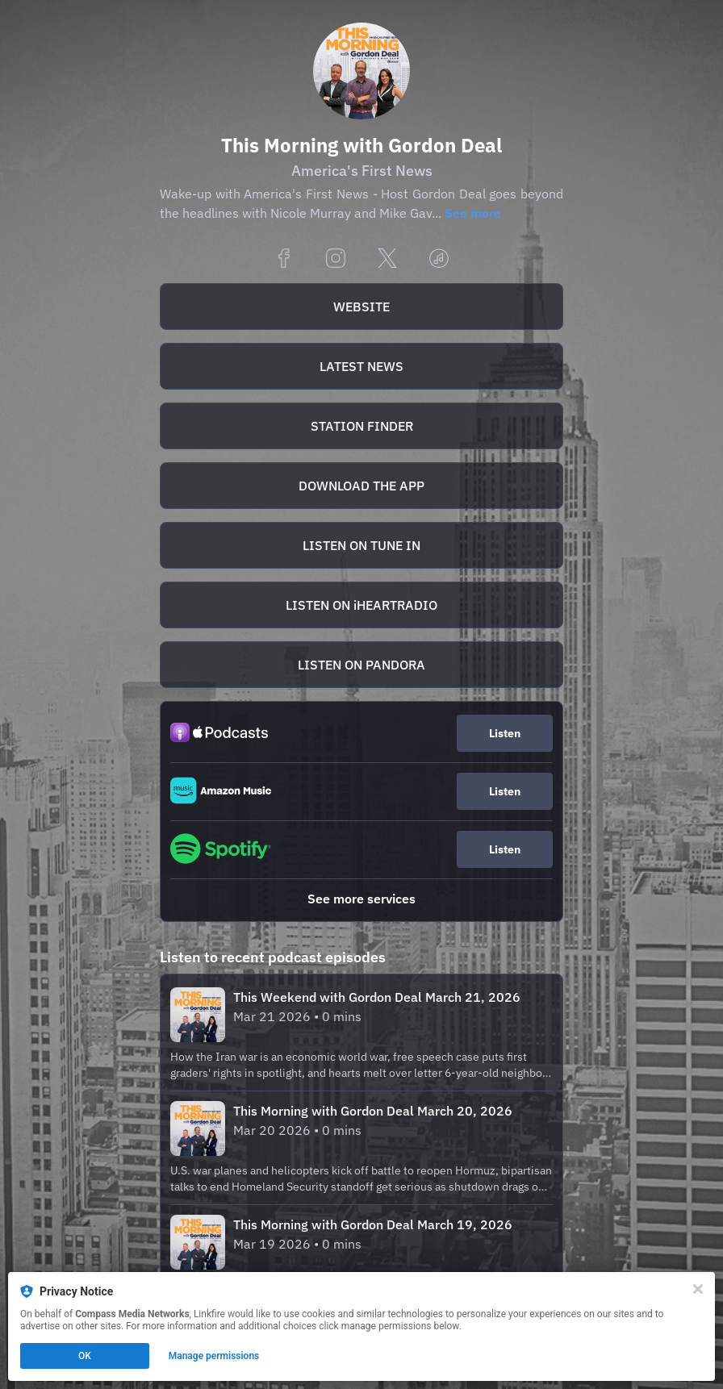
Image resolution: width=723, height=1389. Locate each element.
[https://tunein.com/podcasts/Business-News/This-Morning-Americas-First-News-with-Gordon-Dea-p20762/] (361, 545)
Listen (504, 733)
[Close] (698, 1289)
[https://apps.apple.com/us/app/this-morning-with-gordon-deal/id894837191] (361, 485)
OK (84, 1356)
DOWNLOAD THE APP (361, 486)
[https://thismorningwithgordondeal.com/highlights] (361, 366)
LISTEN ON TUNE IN (361, 545)
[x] (387, 259)
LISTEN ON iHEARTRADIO (361, 605)
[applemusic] (439, 259)
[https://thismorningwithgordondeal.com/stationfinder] (361, 426)
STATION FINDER (362, 426)
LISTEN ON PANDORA (361, 665)
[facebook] (284, 259)
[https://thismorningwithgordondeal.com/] (361, 306)
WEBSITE (361, 306)
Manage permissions (214, 1356)
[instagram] (336, 259)
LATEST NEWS (361, 366)
